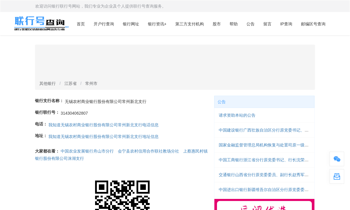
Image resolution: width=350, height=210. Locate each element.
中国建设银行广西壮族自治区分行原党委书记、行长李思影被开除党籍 (282, 130)
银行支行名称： (49, 100)
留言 (267, 24)
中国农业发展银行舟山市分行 (87, 151)
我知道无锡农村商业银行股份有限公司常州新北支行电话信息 (103, 125)
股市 (217, 24)
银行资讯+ (157, 24)
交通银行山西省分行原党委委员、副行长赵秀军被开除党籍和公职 (278, 174)
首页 (81, 24)
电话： (41, 124)
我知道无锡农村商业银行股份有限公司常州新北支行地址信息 (103, 136)
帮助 (234, 24)
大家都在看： (47, 151)
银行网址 (131, 24)
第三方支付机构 (189, 24)
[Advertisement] (175, 63)
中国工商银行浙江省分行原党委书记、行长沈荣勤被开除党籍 (274, 160)
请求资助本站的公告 (237, 115)
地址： (41, 135)
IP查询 (286, 24)
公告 (250, 24)
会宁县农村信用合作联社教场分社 (148, 151)
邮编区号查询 (313, 24)
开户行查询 (104, 24)
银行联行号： (47, 112)
